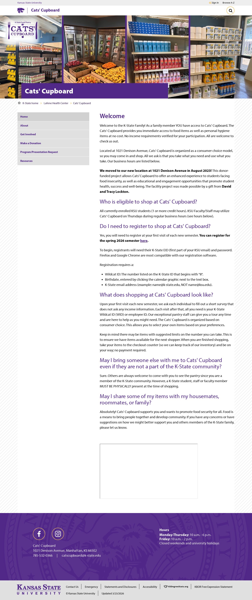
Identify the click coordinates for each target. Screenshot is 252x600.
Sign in (215, 2)
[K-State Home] (21, 10)
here (144, 240)
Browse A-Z (228, 2)
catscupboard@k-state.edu (81, 555)
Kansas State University (30, 2)
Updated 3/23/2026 (113, 593)
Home (24, 116)
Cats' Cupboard (45, 10)
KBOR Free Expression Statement (213, 586)
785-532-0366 (42, 555)
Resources (26, 161)
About (24, 125)
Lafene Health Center (56, 103)
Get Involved (28, 134)
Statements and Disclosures (120, 586)
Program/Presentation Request (39, 152)
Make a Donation (30, 143)
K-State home (28, 103)
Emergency (91, 586)
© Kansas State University (80, 593)
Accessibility (150, 586)
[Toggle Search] (230, 10)
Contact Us (72, 586)
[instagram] (58, 534)
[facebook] (39, 534)
